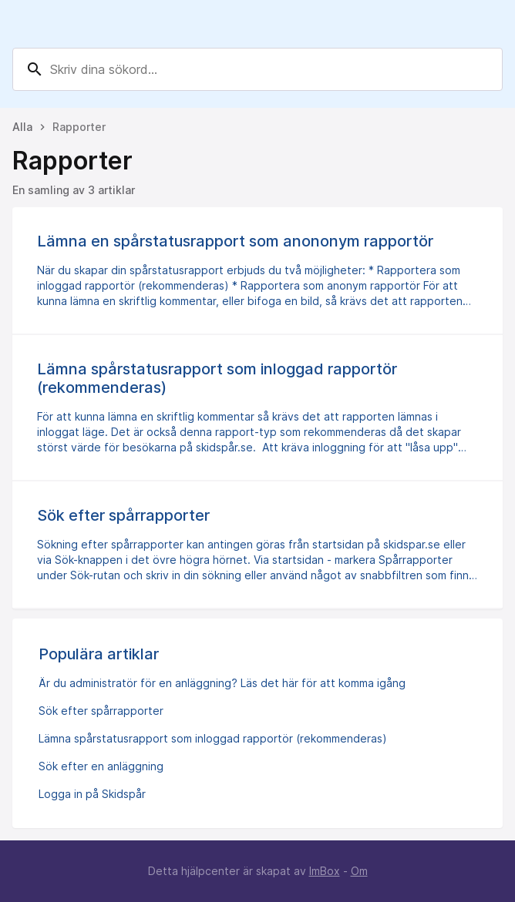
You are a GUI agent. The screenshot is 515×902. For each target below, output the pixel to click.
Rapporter (79, 126)
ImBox (324, 870)
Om (359, 870)
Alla (22, 126)
